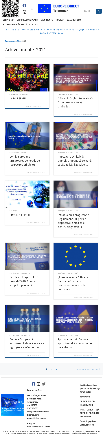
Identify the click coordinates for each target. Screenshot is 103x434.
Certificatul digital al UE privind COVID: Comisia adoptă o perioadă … (24, 281)
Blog (19, 41)
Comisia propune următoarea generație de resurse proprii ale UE (25, 160)
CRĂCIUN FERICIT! (20, 215)
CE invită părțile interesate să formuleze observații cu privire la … (75, 102)
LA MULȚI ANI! (18, 98)
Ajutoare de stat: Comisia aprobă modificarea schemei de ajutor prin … (75, 343)
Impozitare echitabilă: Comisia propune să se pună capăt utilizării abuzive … (75, 160)
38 (56, 369)
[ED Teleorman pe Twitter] (44, 384)
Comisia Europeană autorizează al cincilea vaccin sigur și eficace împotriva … (27, 343)
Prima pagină (10, 41)
